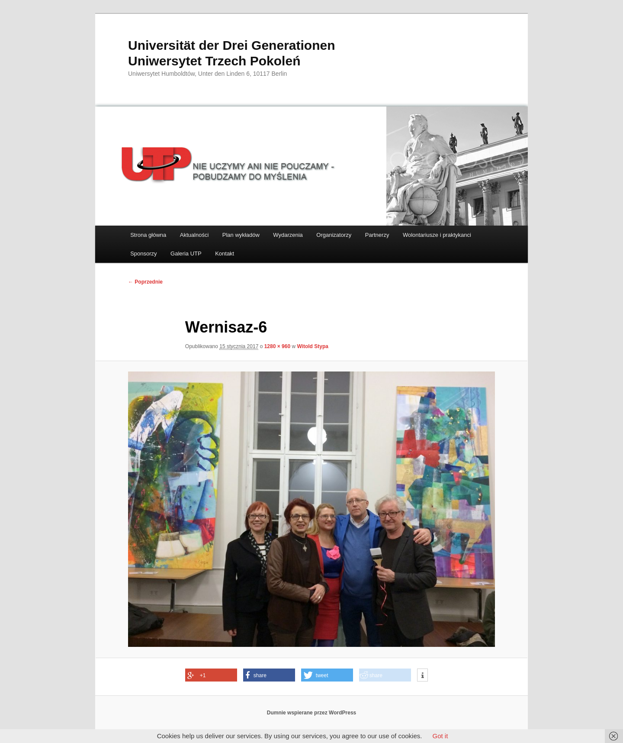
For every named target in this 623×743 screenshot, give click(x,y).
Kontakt (224, 253)
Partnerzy (377, 235)
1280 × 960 (277, 346)
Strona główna (148, 235)
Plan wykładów (241, 235)
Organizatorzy (333, 235)
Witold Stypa (312, 346)
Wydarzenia (288, 235)
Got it (440, 736)
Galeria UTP (186, 253)
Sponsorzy (143, 253)
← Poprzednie (145, 282)
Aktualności (194, 235)
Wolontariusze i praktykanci (437, 235)
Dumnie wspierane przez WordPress (311, 713)
